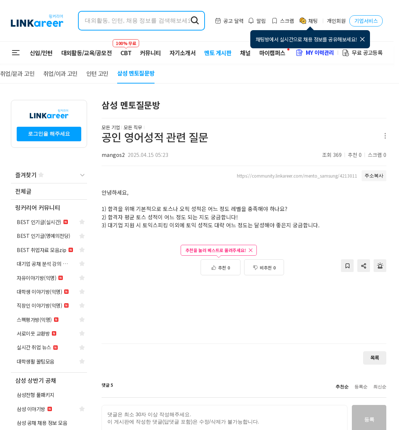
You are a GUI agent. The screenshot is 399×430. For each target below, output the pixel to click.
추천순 (342, 386)
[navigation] (49, 191)
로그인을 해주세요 (49, 134)
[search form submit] (195, 21)
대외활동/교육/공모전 (86, 52)
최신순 (379, 386)
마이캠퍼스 (272, 52)
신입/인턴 (41, 52)
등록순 (360, 386)
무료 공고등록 (362, 52)
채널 (245, 52)
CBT (125, 49)
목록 (374, 357)
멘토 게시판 (217, 52)
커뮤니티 (150, 52)
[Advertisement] (244, 313)
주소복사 (374, 175)
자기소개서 (182, 52)
